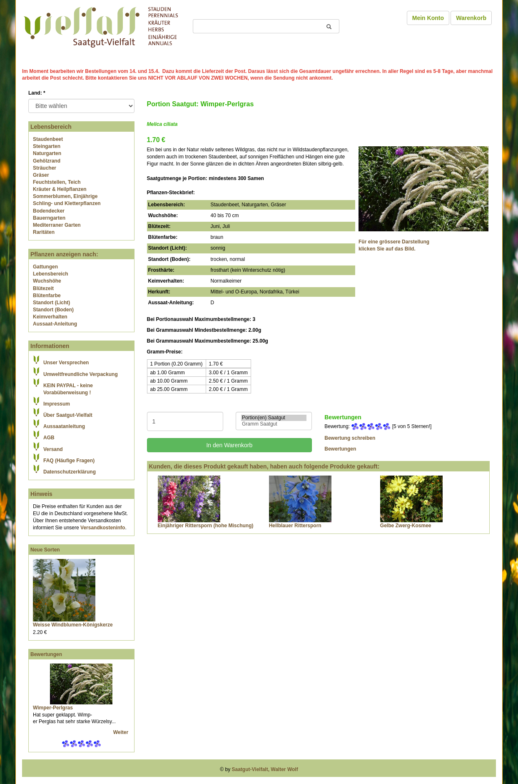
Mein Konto (428, 18)
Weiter (121, 732)
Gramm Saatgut (273, 424)
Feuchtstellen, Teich (56, 182)
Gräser (41, 175)
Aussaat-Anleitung (55, 324)
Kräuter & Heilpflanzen (60, 189)
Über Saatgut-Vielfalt (67, 415)
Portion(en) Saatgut (273, 418)
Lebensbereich (50, 274)
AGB (49, 438)
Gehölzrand (46, 161)
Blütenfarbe (47, 295)
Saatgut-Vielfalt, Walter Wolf (265, 769)
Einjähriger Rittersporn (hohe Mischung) (206, 526)
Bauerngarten (49, 218)
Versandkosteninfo (102, 528)
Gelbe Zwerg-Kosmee (405, 526)
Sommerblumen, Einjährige (65, 196)
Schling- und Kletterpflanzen (67, 203)
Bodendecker (49, 211)
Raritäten (44, 232)
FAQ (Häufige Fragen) (69, 460)
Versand (53, 449)
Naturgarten (47, 153)
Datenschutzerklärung (69, 472)
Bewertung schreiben (349, 438)
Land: (36, 93)
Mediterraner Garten (57, 225)
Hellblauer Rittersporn (295, 526)
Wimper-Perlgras (53, 708)
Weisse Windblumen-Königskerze (73, 625)
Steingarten (46, 146)
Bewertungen (46, 654)
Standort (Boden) (53, 310)
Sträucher (44, 168)
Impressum (56, 404)
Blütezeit (43, 288)
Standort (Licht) (51, 303)
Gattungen (45, 267)
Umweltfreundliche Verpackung (80, 374)
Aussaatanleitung (64, 426)
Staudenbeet (48, 139)
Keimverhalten (50, 317)
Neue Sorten (45, 550)
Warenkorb (471, 18)
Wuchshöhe (47, 281)
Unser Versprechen (66, 363)
